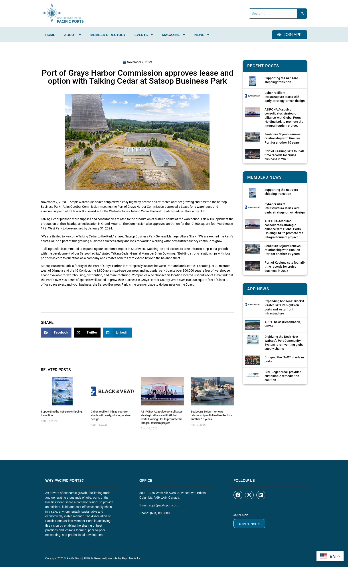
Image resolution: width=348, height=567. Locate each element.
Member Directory (107, 35)
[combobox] (273, 13)
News (202, 35)
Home (50, 35)
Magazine (174, 35)
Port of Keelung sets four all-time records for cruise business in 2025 (285, 155)
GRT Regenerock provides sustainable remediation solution (283, 376)
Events (143, 35)
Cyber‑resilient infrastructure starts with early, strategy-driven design (111, 415)
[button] (56, 333)
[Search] (302, 13)
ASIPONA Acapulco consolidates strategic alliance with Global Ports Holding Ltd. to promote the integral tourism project (162, 417)
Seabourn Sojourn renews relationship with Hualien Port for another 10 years (211, 415)
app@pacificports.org (163, 505)
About (72, 35)
